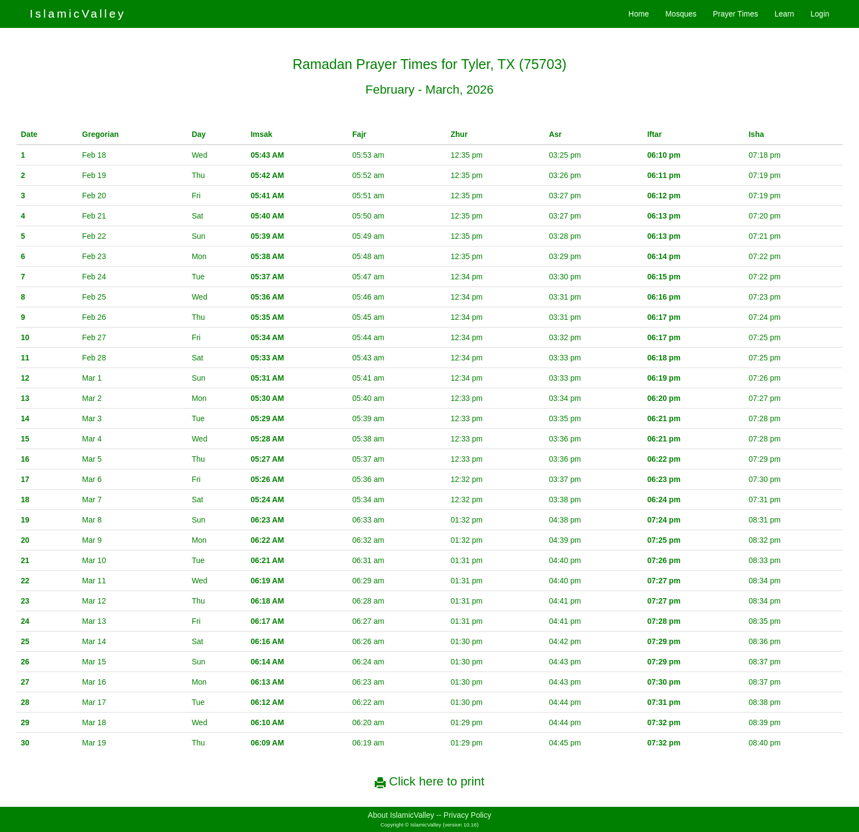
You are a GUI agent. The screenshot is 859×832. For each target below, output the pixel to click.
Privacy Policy (467, 815)
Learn (784, 13)
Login (820, 13)
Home (638, 13)
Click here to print (429, 781)
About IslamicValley (401, 815)
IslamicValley (78, 13)
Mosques (680, 13)
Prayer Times (735, 13)
